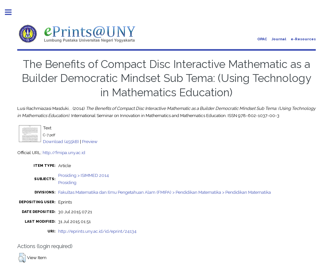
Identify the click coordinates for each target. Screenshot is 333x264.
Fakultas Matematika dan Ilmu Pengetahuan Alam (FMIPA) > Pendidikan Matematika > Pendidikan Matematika (164, 192)
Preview (90, 141)
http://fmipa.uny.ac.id (64, 152)
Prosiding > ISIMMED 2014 (83, 175)
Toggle (11, 12)
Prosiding (67, 182)
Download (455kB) (61, 141)
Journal (279, 39)
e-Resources (303, 39)
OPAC (262, 39)
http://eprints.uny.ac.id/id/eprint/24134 (97, 231)
